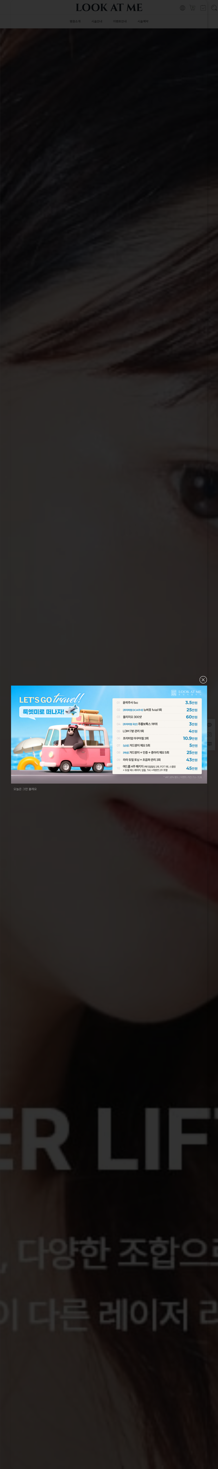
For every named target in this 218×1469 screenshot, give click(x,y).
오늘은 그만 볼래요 (25, 789)
